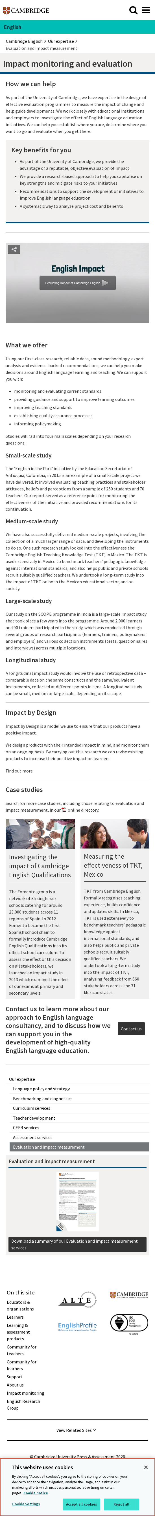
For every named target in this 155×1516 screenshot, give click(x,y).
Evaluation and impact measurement (49, 1147)
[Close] (146, 1467)
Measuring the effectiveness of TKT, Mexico (113, 865)
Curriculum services (31, 1108)
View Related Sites (74, 1430)
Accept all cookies (81, 1504)
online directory (83, 810)
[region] (77, 1487)
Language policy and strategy (41, 1088)
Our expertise (22, 1079)
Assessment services (33, 1137)
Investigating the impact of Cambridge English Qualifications (40, 865)
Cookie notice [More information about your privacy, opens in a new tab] (35, 1493)
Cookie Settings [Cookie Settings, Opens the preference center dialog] (26, 1504)
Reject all (121, 1504)
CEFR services (26, 1127)
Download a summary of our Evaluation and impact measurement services (74, 1244)
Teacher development (34, 1118)
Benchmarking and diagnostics (43, 1098)
